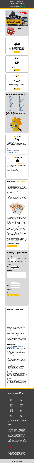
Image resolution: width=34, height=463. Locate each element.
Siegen (20, 107)
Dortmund (10, 102)
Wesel (21, 415)
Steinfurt (21, 410)
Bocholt (11, 399)
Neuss (20, 102)
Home (13, 461)
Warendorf (21, 414)
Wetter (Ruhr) (22, 416)
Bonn (10, 100)
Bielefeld (10, 98)
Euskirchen (11, 409)
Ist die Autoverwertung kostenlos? (12, 142)
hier (13, 114)
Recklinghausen (21, 105)
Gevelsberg (11, 410)
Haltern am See (12, 413)
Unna (20, 411)
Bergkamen (11, 398)
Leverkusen (21, 97)
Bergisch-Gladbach (12, 97)
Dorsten (11, 405)
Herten (11, 415)
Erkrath (11, 408)
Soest (20, 409)
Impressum (16, 461)
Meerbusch (21, 404)
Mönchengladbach (22, 99)
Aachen (10, 96)
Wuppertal (21, 110)
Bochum (10, 99)
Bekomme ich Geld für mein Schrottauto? (13, 152)
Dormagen (11, 404)
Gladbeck (11, 411)
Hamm (10, 108)
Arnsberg (11, 397)
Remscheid (21, 106)
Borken (11, 400)
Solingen (20, 108)
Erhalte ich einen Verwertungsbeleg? (13, 148)
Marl (20, 403)
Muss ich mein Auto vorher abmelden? (13, 150)
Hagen (10, 107)
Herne (10, 109)
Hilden (11, 416)
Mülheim (20, 100)
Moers (20, 98)
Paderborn (21, 104)
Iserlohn (10, 110)
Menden (21, 405)
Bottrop (10, 101)
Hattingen (11, 414)
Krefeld (21, 400)
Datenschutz (20, 461)
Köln (20, 96)
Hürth (10, 417)
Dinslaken (11, 403)
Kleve (20, 399)
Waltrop (21, 413)
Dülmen (11, 406)
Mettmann (21, 406)
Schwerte (21, 408)
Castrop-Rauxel (12, 401)
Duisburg (10, 104)
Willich (21, 417)
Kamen (21, 397)
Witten (20, 109)
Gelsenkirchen (11, 106)
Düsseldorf (11, 103)
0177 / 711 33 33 (20, 4)
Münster (20, 101)
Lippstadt (21, 401)
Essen (10, 105)
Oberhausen (21, 103)
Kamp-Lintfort (22, 398)
